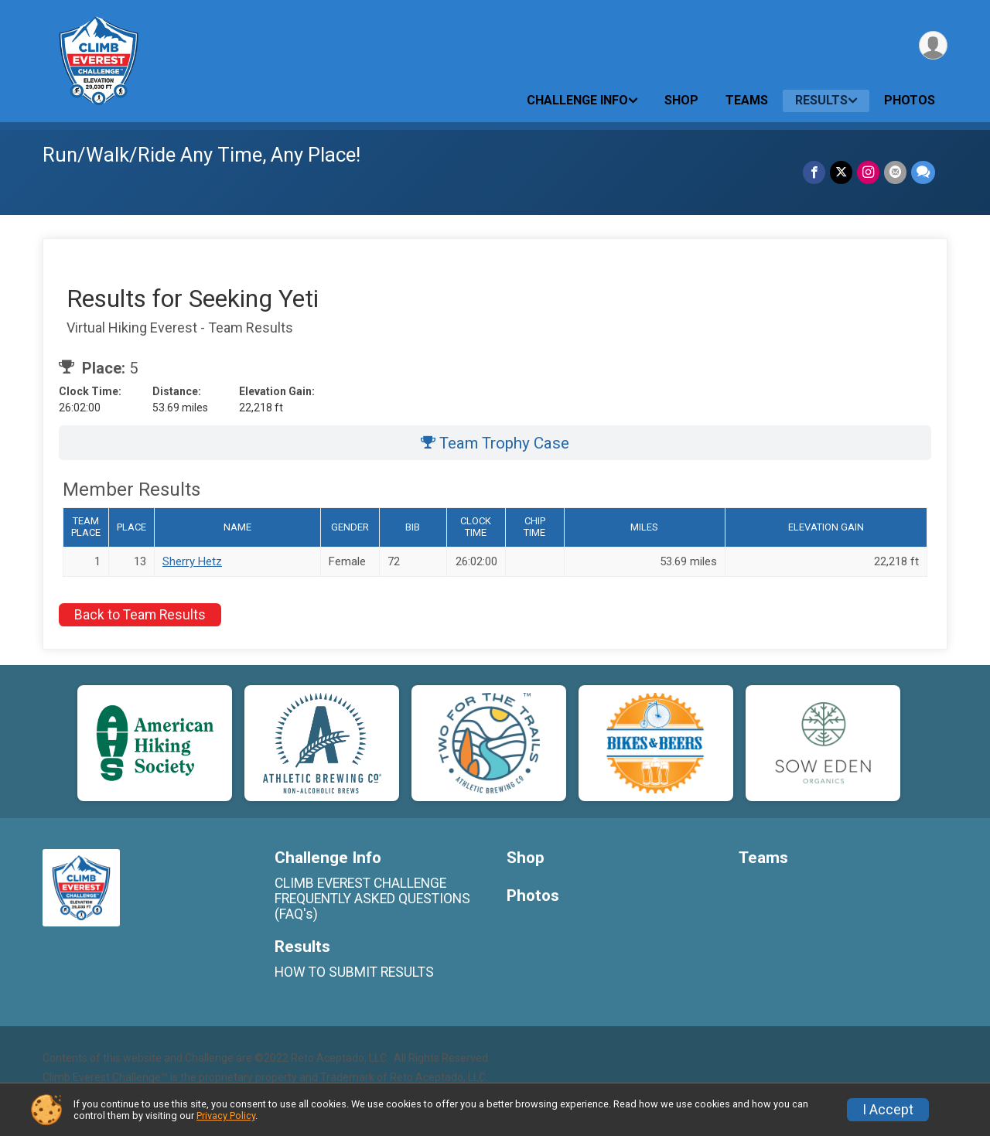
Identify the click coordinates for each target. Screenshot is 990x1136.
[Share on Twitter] (841, 172)
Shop (681, 100)
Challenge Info (577, 100)
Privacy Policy (225, 1115)
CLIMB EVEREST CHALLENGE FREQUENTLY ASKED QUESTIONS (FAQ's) (372, 898)
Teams (746, 100)
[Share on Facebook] (814, 172)
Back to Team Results (140, 615)
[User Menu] (933, 45)
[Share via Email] (895, 172)
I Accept (887, 1109)
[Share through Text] (923, 172)
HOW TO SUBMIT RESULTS (354, 972)
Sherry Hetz (192, 561)
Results (821, 100)
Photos (909, 100)
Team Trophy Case (495, 443)
